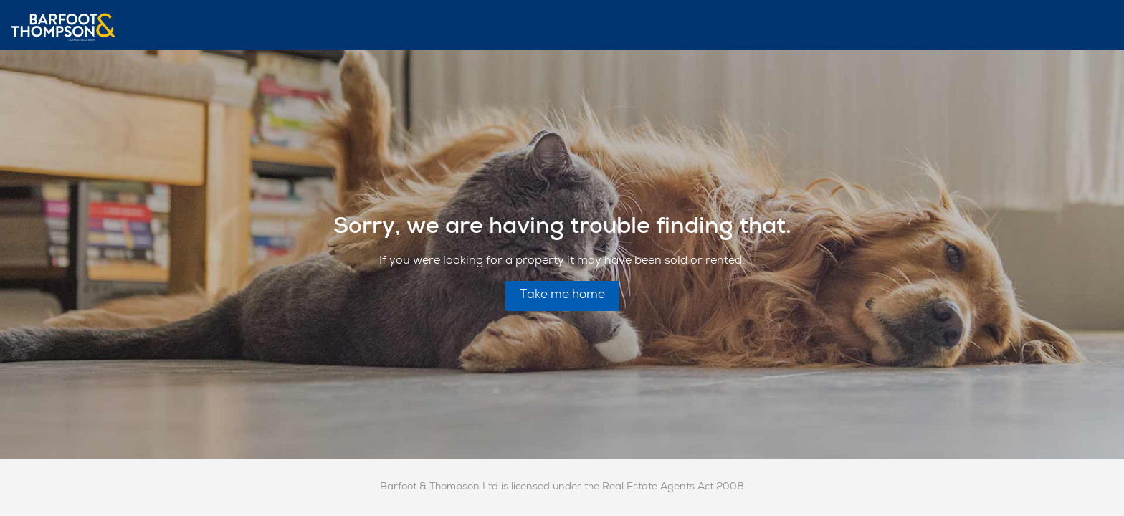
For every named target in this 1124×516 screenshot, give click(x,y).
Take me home (562, 296)
